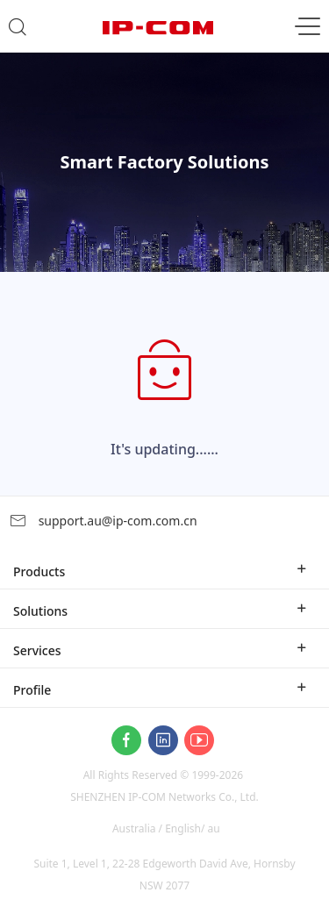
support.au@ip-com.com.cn (103, 520)
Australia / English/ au (166, 828)
